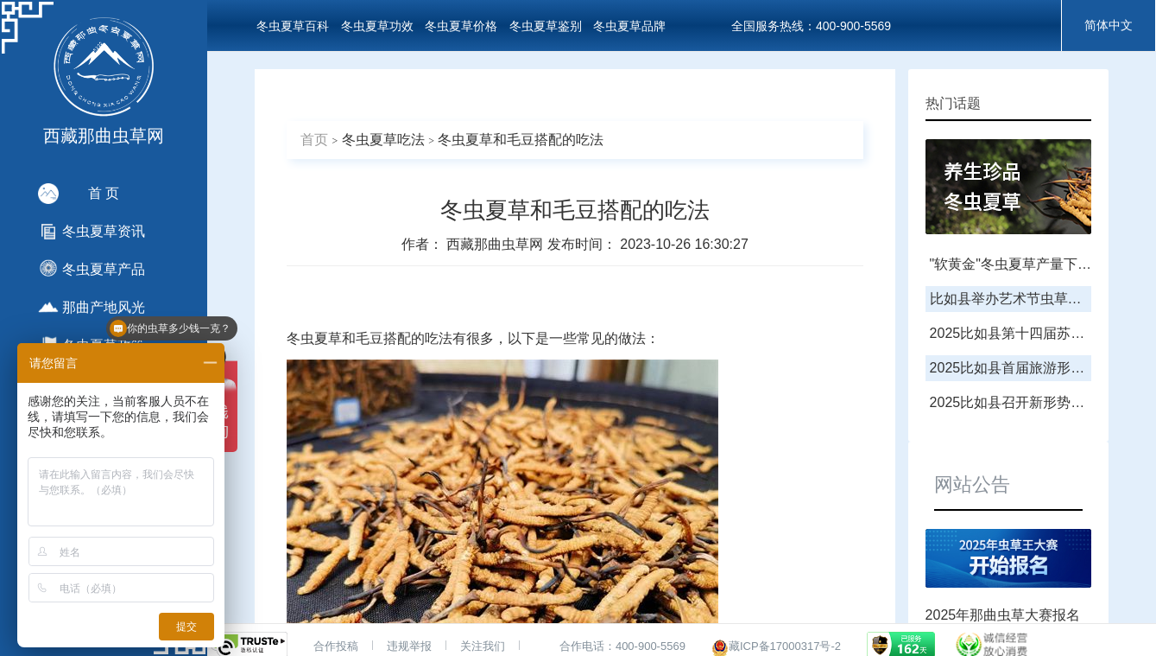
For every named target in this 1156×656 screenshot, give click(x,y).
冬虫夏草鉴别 (545, 26)
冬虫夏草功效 (377, 26)
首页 (314, 139)
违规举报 (409, 646)
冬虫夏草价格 (461, 26)
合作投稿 (335, 646)
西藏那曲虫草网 (496, 244)
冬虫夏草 (314, 338)
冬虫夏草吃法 (383, 139)
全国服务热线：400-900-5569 (811, 26)
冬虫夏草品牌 (629, 26)
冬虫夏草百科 (292, 26)
